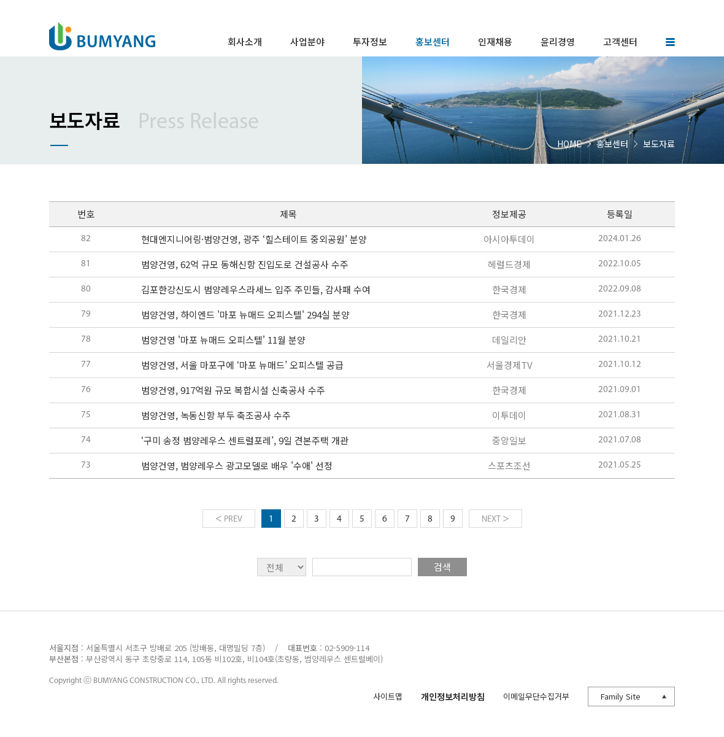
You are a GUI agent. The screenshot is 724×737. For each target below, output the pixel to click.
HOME (569, 143)
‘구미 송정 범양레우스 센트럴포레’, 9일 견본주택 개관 (245, 440)
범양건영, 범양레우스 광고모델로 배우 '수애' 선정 (237, 465)
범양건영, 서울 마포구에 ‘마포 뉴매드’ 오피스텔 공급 (242, 364)
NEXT (495, 519)
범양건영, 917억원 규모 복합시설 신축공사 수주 (233, 390)
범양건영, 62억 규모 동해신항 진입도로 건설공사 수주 (245, 264)
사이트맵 (387, 696)
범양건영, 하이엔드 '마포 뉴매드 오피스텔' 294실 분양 (245, 314)
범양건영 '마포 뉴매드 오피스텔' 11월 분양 (223, 339)
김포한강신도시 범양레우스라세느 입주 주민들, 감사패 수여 (256, 289)
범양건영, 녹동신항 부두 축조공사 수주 (216, 415)
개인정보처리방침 (453, 696)
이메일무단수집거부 (536, 696)
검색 (442, 566)
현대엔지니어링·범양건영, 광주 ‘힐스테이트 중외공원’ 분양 (254, 239)
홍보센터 (612, 143)
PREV (228, 519)
